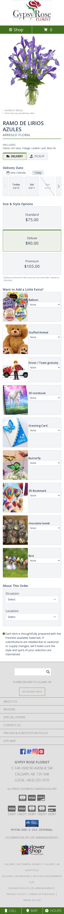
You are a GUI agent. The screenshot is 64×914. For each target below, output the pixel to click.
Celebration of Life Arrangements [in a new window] (32, 837)
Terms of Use (32, 900)
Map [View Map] (32, 910)
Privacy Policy (16, 894)
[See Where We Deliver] (32, 691)
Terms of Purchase (42, 894)
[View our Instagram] (35, 753)
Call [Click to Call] (10, 910)
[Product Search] (32, 672)
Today (37, 172)
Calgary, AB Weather (16, 876)
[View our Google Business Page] (29, 753)
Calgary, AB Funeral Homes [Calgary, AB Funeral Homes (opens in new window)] (22, 864)
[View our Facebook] (23, 753)
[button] (32, 823)
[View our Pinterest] (41, 753)
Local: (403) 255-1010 (32, 780)
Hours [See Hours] (53, 910)
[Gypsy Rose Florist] (32, 20)
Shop (16, 29)
